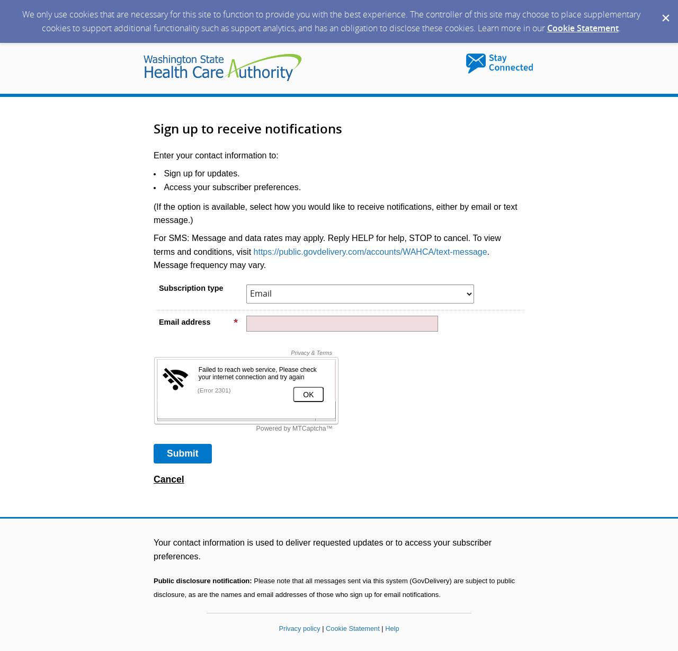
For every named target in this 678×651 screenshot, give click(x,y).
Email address (198, 322)
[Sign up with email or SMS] (183, 453)
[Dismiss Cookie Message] (665, 10)
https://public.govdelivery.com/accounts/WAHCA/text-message (370, 251)
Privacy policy (299, 628)
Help (392, 628)
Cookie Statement (583, 28)
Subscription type (191, 288)
